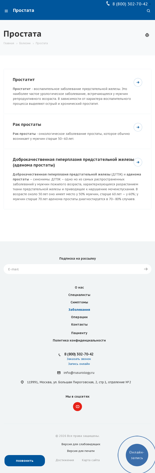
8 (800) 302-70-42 (130, 4)
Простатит (24, 79)
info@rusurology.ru (79, 373)
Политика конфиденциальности (79, 340)
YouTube (77, 406)
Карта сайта (91, 460)
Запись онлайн (79, 364)
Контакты (79, 324)
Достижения (64, 460)
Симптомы (79, 302)
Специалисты (79, 295)
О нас (79, 287)
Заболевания (79, 310)
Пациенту (79, 333)
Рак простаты (27, 124)
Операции (79, 317)
